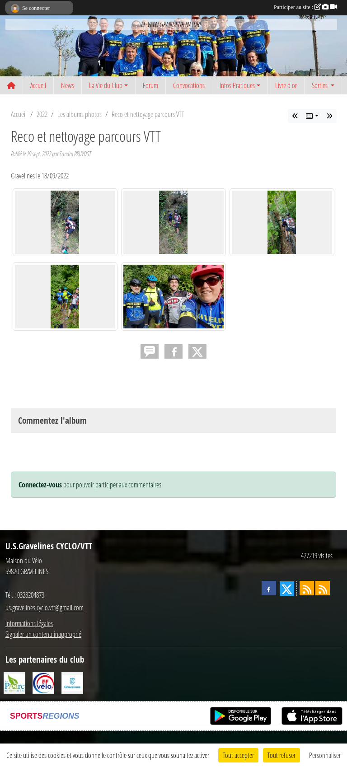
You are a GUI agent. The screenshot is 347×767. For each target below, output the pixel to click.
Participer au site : (305, 7)
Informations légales (29, 623)
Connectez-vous (40, 485)
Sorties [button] (320, 85)
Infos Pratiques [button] (237, 85)
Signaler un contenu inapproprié (43, 634)
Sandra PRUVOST (75, 154)
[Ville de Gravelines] (72, 682)
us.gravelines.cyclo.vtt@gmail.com (44, 607)
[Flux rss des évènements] (322, 588)
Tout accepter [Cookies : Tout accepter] (238, 755)
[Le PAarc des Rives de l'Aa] (14, 682)
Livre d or (286, 85)
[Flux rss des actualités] (307, 588)
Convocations (189, 85)
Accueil (38, 85)
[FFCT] (43, 682)
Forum (150, 85)
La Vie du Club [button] (105, 85)
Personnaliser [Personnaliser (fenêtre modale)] (325, 755)
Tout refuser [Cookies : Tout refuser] (281, 755)
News (67, 85)
